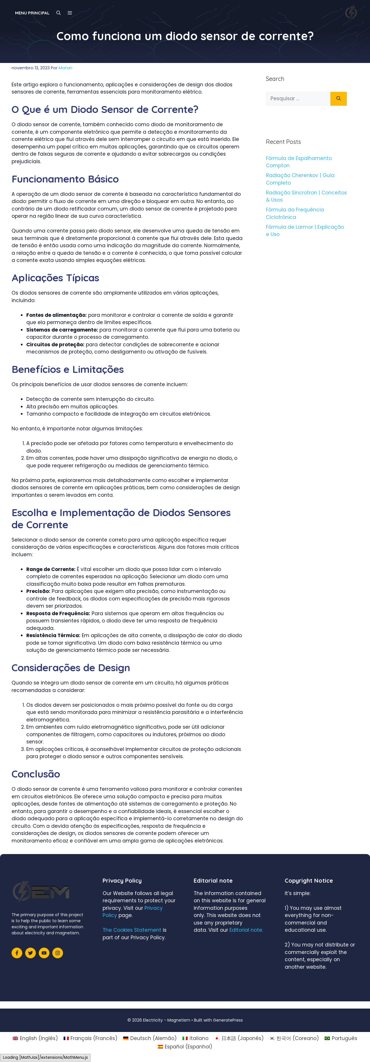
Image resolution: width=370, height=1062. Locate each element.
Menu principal (32, 13)
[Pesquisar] (338, 99)
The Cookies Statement (132, 930)
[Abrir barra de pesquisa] (58, 13)
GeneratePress (228, 1020)
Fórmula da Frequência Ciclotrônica (295, 213)
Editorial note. (246, 930)
